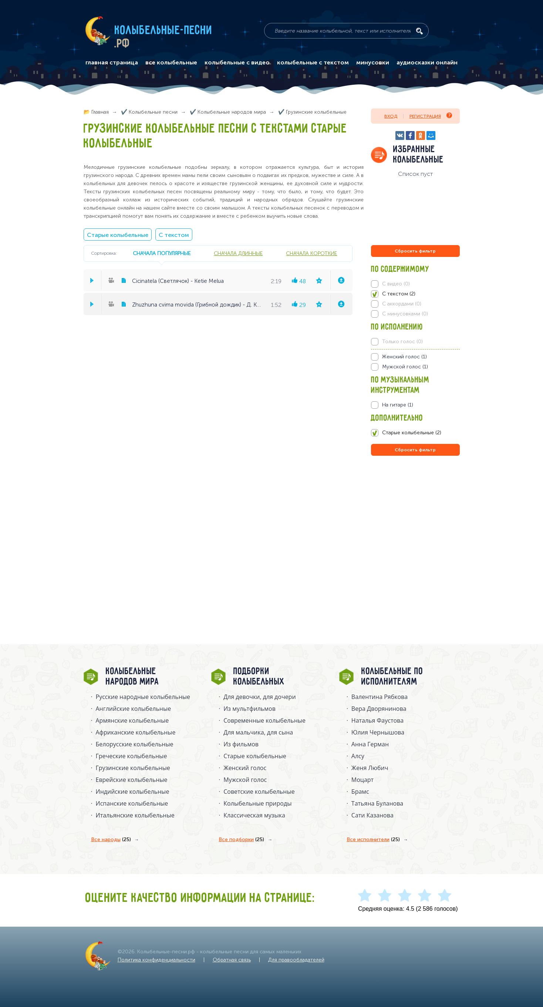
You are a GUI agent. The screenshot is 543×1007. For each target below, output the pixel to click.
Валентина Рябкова (379, 697)
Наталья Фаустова (377, 720)
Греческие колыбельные (131, 756)
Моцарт (362, 780)
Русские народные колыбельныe (143, 697)
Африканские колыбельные (136, 732)
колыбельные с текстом (313, 63)
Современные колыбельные (264, 720)
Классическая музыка (254, 815)
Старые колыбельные (117, 234)
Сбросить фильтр (415, 251)
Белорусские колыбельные (134, 744)
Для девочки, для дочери (259, 697)
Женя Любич (369, 768)
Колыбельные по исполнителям (392, 676)
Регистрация (430, 116)
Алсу (357, 756)
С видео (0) (396, 284)
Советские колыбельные (258, 791)
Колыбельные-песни (164, 30)
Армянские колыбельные (132, 720)
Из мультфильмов (249, 709)
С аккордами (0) (401, 304)
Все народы (111, 839)
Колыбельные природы (257, 803)
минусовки (372, 63)
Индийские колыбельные (132, 791)
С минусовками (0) (405, 314)
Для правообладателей (296, 960)
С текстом (174, 234)
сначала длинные (238, 253)
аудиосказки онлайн (427, 63)
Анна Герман (370, 744)
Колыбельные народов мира (132, 676)
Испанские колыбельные (132, 803)
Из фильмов (241, 744)
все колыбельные (171, 63)
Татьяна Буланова (377, 803)
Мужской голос (245, 780)
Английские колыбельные (133, 709)
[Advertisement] (415, 537)
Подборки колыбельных (259, 676)
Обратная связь (232, 960)
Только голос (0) (402, 341)
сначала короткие (311, 253)
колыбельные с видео (237, 63)
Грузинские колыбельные (133, 768)
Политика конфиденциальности (156, 960)
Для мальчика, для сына (258, 732)
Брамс (360, 791)
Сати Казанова (372, 815)
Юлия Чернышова (377, 732)
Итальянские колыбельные (135, 815)
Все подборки (241, 839)
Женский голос (244, 768)
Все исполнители (373, 839)
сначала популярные (161, 253)
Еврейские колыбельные (132, 780)
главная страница (111, 63)
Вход (390, 116)
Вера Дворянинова (379, 709)
